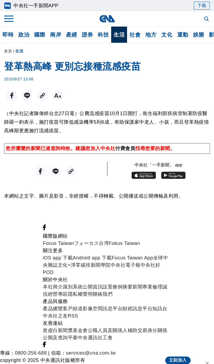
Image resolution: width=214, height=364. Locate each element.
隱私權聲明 (80, 294)
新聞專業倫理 (147, 287)
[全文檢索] (207, 19)
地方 (150, 35)
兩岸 (55, 35)
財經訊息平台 (137, 308)
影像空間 (93, 308)
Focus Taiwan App (132, 257)
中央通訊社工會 (95, 337)
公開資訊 (93, 287)
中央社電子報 (126, 265)
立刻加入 (178, 354)
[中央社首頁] (107, 18)
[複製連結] (42, 95)
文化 (166, 35)
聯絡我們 (103, 294)
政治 (23, 35)
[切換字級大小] (57, 95)
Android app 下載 (92, 257)
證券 (87, 35)
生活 (119, 35)
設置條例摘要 (117, 287)
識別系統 (73, 287)
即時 (7, 35)
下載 (201, 5)
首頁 (8, 51)
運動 (182, 35)
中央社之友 (55, 316)
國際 (39, 35)
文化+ (64, 265)
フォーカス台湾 (91, 243)
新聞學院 (101, 265)
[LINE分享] (27, 95)
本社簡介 (53, 287)
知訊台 (159, 308)
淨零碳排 (81, 265)
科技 (103, 35)
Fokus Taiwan (124, 243)
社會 (135, 35)
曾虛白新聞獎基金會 (65, 330)
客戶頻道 (73, 308)
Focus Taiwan (58, 243)
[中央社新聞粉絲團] (44, 228)
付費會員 (125, 148)
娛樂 (198, 35)
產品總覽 (53, 308)
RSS (73, 316)
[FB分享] (11, 95)
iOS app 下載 (58, 257)
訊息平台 (112, 308)
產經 (71, 35)
